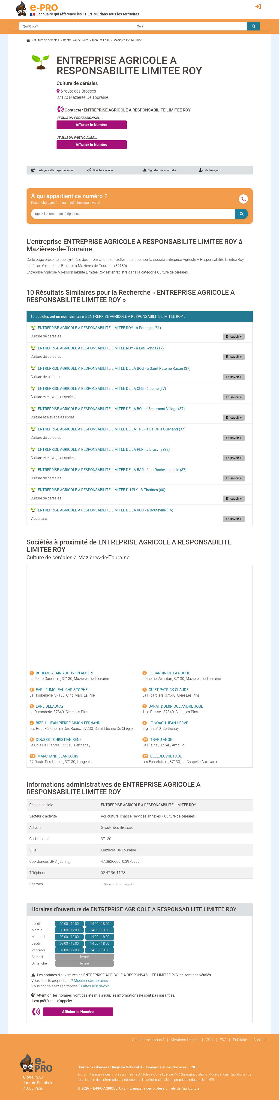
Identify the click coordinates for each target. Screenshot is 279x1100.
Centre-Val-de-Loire (75, 40)
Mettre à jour (209, 170)
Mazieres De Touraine (128, 40)
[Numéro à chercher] (133, 214)
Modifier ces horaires (91, 980)
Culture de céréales (46, 40)
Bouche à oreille (100, 170)
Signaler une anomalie (159, 170)
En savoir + (234, 337)
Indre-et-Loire (101, 40)
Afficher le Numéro (91, 125)
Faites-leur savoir (95, 986)
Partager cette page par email (52, 170)
